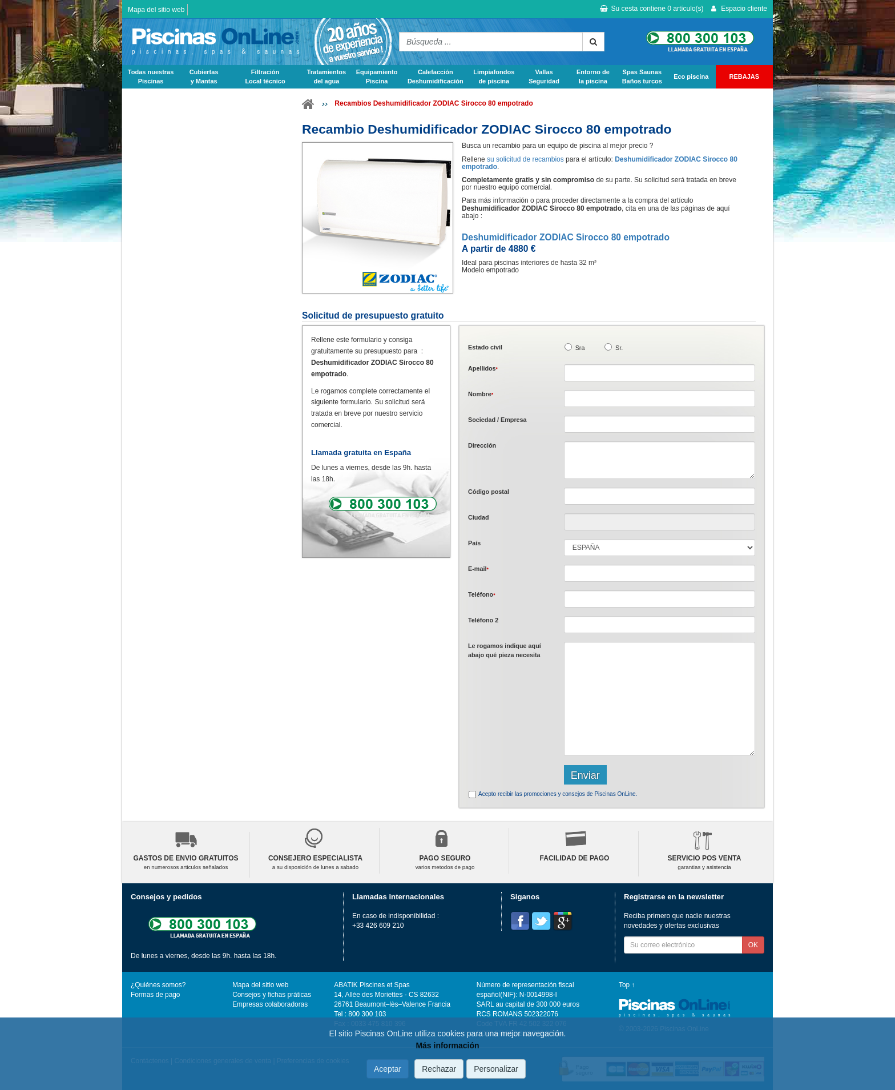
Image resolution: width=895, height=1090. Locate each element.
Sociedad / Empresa (497, 419)
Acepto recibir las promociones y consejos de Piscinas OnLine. (557, 794)
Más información (447, 1045)
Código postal (488, 491)
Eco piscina (691, 76)
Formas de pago (155, 995)
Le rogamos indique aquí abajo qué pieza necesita (504, 650)
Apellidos (483, 368)
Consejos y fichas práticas (271, 995)
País (474, 543)
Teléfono (481, 594)
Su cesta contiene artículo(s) (651, 9)
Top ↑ (627, 985)
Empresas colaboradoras (270, 1004)
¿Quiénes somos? (158, 985)
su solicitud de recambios (525, 159)
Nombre (480, 394)
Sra (580, 347)
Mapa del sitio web (156, 10)
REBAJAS (744, 76)
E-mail (478, 568)
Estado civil (485, 347)
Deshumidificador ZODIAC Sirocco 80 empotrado (566, 237)
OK (753, 945)
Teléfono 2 (483, 620)
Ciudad (478, 517)
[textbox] (659, 496)
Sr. (619, 347)
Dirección (482, 445)
